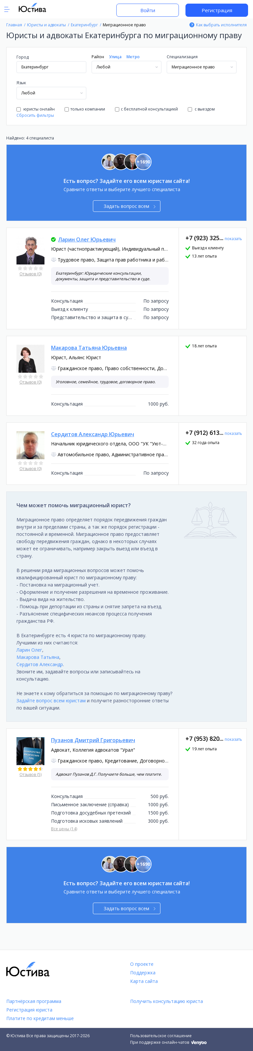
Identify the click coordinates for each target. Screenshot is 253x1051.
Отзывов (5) (30, 774)
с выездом (201, 109)
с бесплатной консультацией (146, 109)
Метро (133, 57)
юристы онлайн (35, 109)
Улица (115, 57)
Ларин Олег (29, 650)
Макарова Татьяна (37, 657)
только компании (85, 109)
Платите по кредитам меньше (40, 1018)
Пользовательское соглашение (161, 1035)
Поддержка (142, 972)
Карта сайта (144, 981)
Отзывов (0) (30, 274)
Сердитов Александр (39, 664)
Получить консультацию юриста (166, 1001)
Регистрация (217, 10)
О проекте (142, 964)
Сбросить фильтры (35, 115)
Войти (147, 10)
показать (233, 238)
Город (22, 57)
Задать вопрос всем (129, 206)
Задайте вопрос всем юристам (51, 700)
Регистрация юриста (29, 1010)
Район (98, 57)
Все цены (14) (64, 829)
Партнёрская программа (33, 1001)
